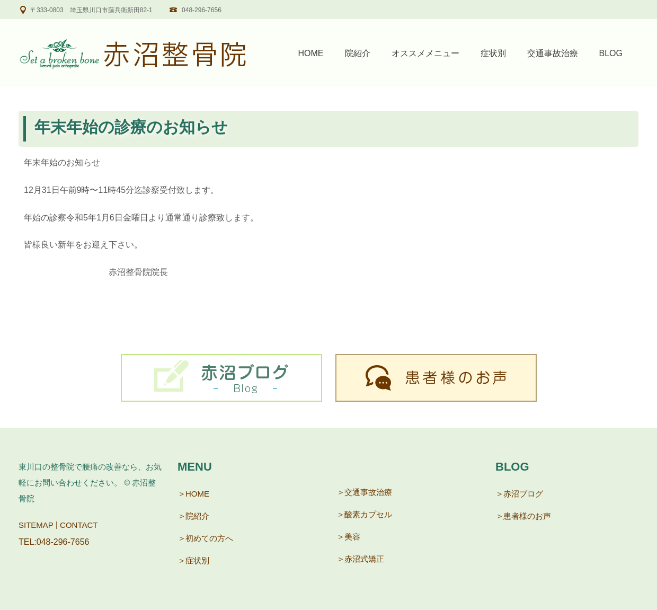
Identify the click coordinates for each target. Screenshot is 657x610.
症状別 (493, 53)
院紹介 (357, 53)
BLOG (611, 53)
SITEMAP (36, 524)
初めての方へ (209, 538)
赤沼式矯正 (364, 558)
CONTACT (78, 524)
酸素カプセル (368, 514)
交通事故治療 (552, 53)
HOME (311, 53)
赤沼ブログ (523, 493)
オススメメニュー (425, 53)
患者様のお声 (527, 515)
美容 (352, 536)
